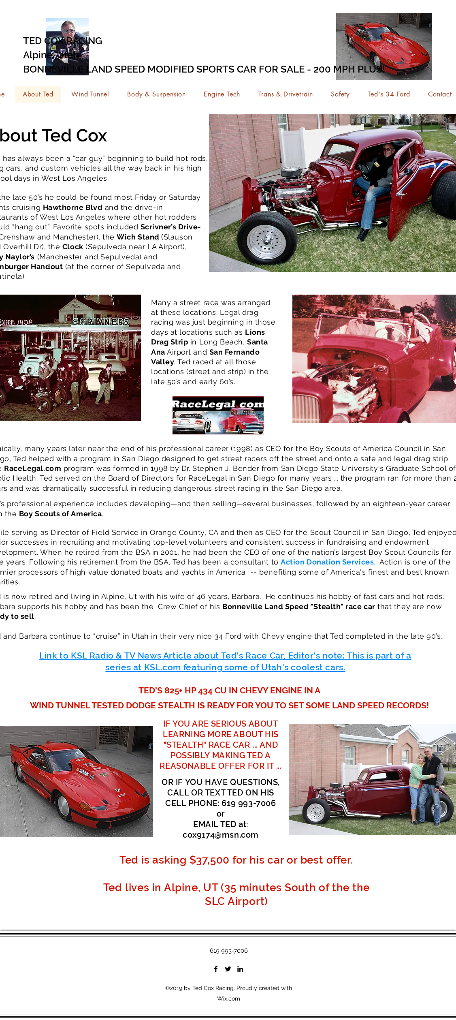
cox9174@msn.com (221, 835)
